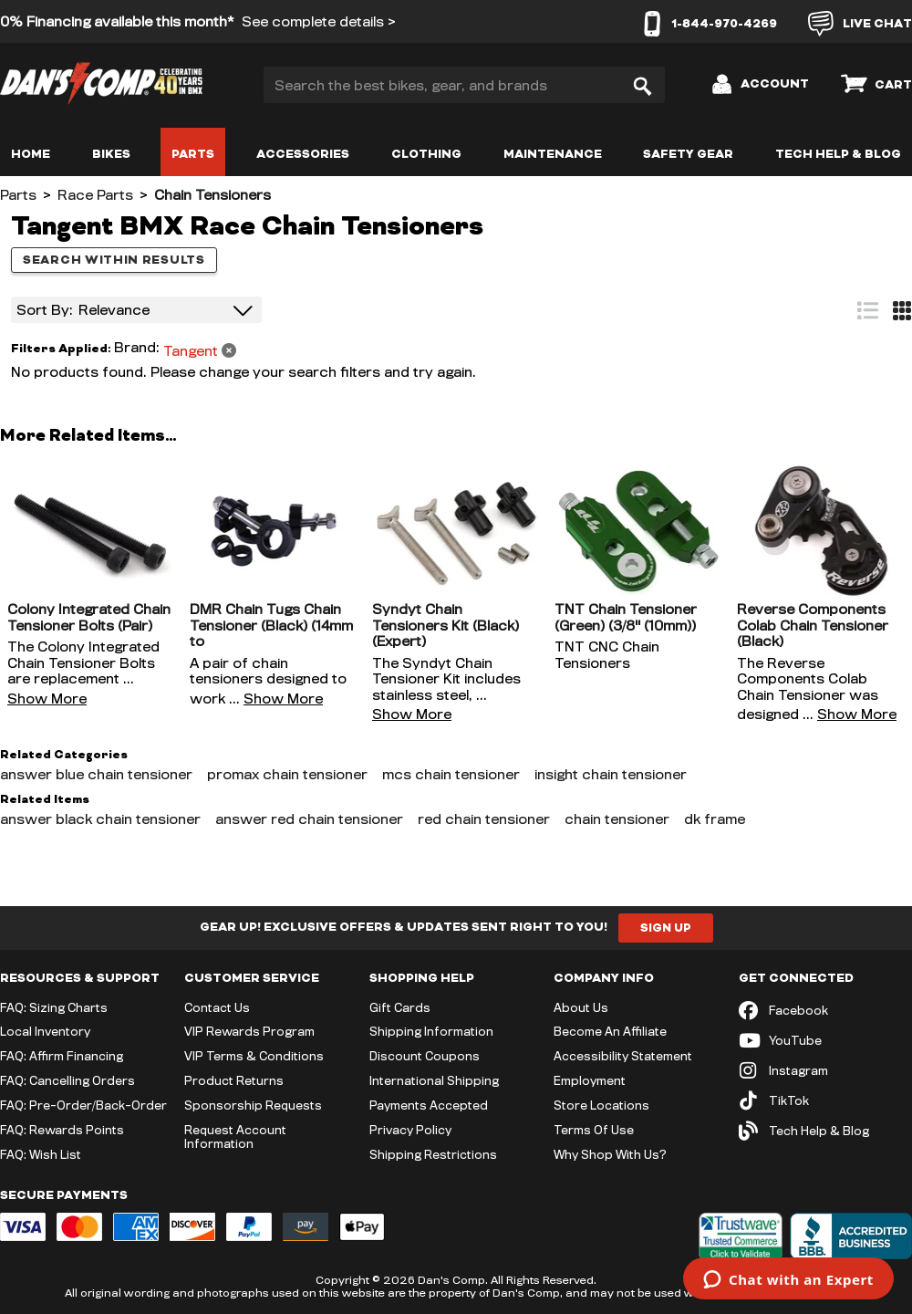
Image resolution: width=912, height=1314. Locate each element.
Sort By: (44, 310)
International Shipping (434, 1080)
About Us (581, 1007)
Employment (590, 1080)
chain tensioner (617, 819)
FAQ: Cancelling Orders (67, 1080)
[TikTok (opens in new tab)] (825, 1101)
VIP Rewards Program (249, 1031)
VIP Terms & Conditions (254, 1055)
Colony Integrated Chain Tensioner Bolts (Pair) (89, 617)
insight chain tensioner (610, 774)
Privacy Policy (410, 1129)
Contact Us (217, 1007)
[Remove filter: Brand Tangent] (175, 349)
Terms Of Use (594, 1129)
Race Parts (95, 195)
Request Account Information (235, 1136)
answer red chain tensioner (309, 819)
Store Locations (601, 1105)
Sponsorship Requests (253, 1105)
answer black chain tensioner (100, 819)
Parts (18, 195)
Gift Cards (399, 1007)
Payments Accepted (428, 1105)
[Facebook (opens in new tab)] (825, 1011)
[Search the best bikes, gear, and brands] (464, 85)
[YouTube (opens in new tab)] (825, 1041)
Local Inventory (45, 1031)
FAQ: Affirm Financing (61, 1055)
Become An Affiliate (610, 1031)
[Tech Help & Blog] (825, 1131)
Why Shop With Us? (610, 1154)
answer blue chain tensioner (96, 774)
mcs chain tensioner (451, 774)
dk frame (714, 819)
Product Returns (234, 1080)
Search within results (114, 260)
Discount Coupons (424, 1055)
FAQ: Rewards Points (62, 1129)
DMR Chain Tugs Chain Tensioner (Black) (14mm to (271, 625)
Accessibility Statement (623, 1055)
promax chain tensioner (287, 774)
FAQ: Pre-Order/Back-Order (83, 1105)
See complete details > (319, 21)
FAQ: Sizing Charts (54, 1007)
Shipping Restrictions (433, 1154)
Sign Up (665, 928)
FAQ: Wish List (40, 1154)
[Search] (642, 85)
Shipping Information (431, 1031)
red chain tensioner (484, 819)
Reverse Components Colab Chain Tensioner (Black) (812, 625)
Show (47, 698)
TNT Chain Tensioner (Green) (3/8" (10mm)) (625, 617)
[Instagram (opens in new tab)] (825, 1071)
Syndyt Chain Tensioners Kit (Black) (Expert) (445, 625)
